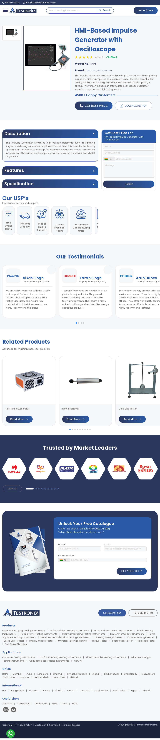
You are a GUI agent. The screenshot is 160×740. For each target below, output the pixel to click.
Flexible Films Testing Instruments (39, 635)
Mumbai (17, 675)
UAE (4, 692)
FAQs (75, 705)
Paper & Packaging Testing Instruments (23, 632)
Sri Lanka (33, 692)
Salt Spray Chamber (16, 645)
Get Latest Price (112, 614)
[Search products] (71, 10)
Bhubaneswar (111, 675)
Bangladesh (17, 692)
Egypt (134, 692)
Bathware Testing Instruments (18, 659)
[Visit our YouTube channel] (13, 711)
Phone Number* (67, 557)
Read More (19, 420)
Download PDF (134, 106)
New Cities (59, 678)
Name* (62, 546)
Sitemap (53, 726)
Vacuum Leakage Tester (140, 639)
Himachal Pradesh (77, 675)
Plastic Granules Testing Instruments (106, 659)
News (55, 705)
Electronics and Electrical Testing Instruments (66, 639)
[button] (76, 324)
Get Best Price (94, 106)
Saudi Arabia (101, 692)
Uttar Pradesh (41, 678)
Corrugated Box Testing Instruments (49, 662)
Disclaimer (40, 726)
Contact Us (41, 705)
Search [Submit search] (104, 10)
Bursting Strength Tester (109, 639)
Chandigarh (130, 675)
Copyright (7, 726)
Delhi (5, 675)
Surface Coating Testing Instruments (60, 659)
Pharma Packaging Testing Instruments (83, 635)
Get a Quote (145, 10)
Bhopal (95, 675)
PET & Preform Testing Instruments (113, 632)
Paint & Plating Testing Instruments (69, 632)
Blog (64, 705)
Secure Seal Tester (122, 642)
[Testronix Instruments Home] (23, 10)
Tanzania (84, 692)
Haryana (24, 678)
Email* (107, 546)
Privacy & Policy (24, 726)
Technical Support (70, 726)
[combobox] (109, 159)
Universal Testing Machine (72, 642)
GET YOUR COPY (131, 572)
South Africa (119, 692)
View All (12, 490)
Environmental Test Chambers (127, 635)
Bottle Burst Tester (14, 642)
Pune (29, 675)
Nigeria (58, 692)
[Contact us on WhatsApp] (10, 734)
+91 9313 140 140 (143, 614)
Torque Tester (99, 642)
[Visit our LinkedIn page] (6, 711)
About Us (7, 705)
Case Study (23, 705)
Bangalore (42, 675)
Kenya (46, 692)
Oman (70, 692)
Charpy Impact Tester (41, 642)
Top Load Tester (146, 642)
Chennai (57, 675)
